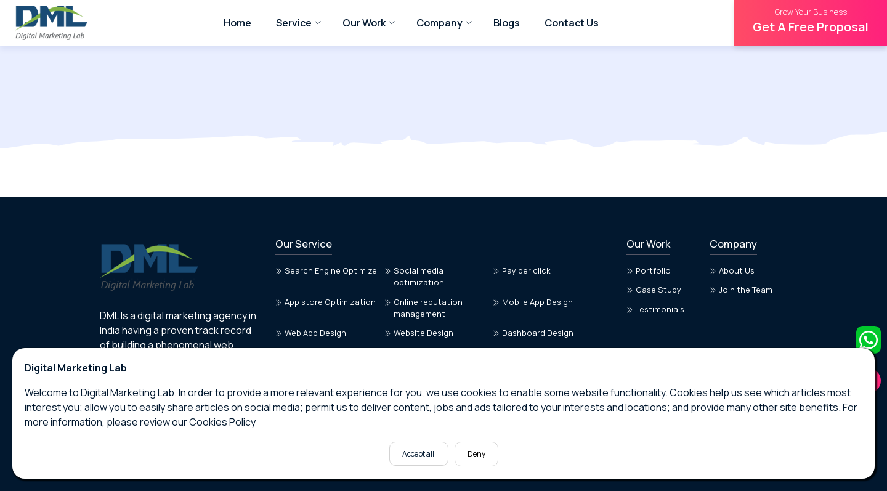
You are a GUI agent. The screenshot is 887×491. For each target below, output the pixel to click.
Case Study (653, 289)
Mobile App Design (533, 301)
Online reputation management (423, 307)
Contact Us (572, 23)
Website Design (418, 332)
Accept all (418, 453)
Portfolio (648, 270)
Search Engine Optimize (326, 270)
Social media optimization (414, 276)
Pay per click (522, 270)
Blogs (506, 23)
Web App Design (310, 332)
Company (439, 23)
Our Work (364, 23)
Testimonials (655, 309)
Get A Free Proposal (811, 20)
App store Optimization (325, 301)
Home (237, 23)
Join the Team (741, 289)
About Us (732, 270)
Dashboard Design (533, 332)
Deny (476, 453)
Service (294, 23)
